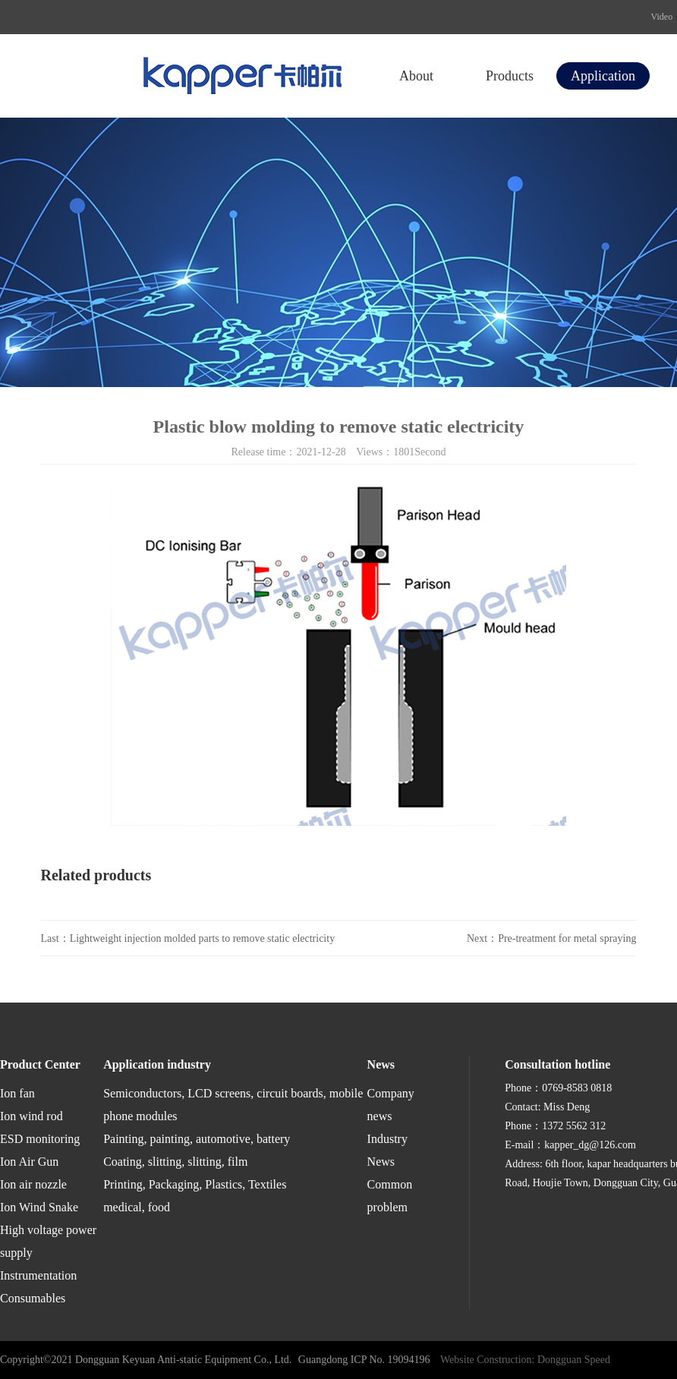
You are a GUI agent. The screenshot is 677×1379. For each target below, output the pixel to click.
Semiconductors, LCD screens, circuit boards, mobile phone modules (233, 1104)
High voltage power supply (48, 1241)
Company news (390, 1104)
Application (603, 75)
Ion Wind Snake (39, 1207)
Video (662, 16)
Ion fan (17, 1093)
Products (510, 75)
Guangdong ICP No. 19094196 (364, 1359)
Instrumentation (38, 1275)
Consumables (32, 1298)
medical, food (136, 1207)
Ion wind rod (31, 1116)
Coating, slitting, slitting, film (175, 1161)
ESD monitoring (40, 1138)
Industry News (387, 1150)
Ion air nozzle (33, 1184)
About (416, 75)
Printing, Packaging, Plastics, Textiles (194, 1184)
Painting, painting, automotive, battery (196, 1138)
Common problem (390, 1196)
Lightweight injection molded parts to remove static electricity (202, 938)
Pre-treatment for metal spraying (567, 938)
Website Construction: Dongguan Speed (525, 1359)
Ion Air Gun (29, 1161)
